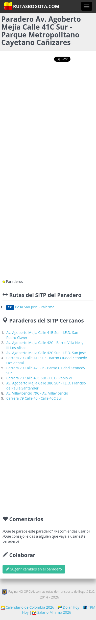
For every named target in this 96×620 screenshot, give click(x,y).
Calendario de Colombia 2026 (27, 607)
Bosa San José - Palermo (30, 307)
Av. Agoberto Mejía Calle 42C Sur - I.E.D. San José (46, 352)
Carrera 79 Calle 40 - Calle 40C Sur (34, 398)
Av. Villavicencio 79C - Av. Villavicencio (37, 393)
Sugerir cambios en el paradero (34, 569)
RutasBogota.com (31, 6)
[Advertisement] (47, 118)
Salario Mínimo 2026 (51, 612)
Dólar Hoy (68, 607)
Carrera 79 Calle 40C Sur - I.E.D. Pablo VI (39, 378)
